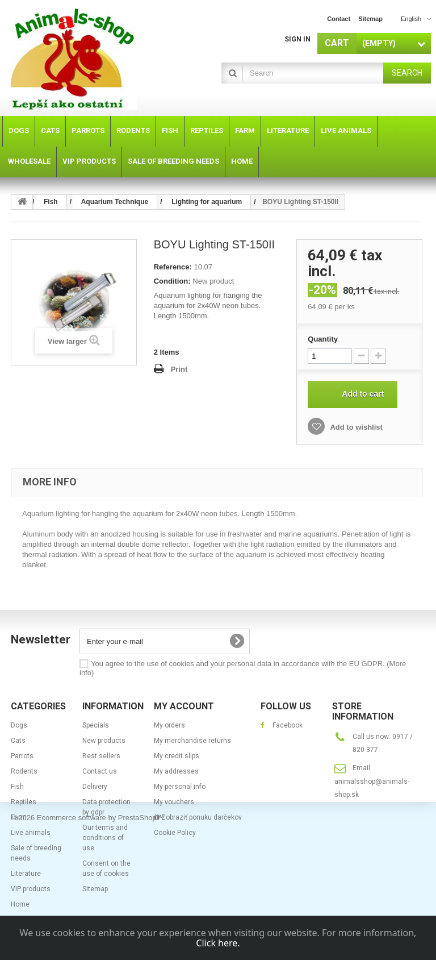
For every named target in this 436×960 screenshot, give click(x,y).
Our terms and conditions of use (105, 838)
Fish (17, 787)
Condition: (172, 281)
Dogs (19, 725)
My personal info (180, 787)
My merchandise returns (192, 741)
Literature (26, 874)
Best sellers (101, 756)
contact (338, 18)
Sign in (297, 39)
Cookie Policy (175, 833)
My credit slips (176, 756)
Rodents (24, 771)
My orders (169, 725)
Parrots (22, 756)
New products (103, 741)
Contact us (99, 771)
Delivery (94, 787)
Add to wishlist (355, 427)
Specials (95, 725)
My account (184, 706)
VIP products (31, 889)
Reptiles (23, 802)
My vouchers (174, 802)
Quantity (323, 339)
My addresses (176, 771)
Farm (19, 817)
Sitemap (95, 889)
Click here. (218, 943)
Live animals (31, 833)
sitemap (370, 18)
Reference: (173, 267)
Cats (18, 741)
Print (179, 369)
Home (20, 904)
